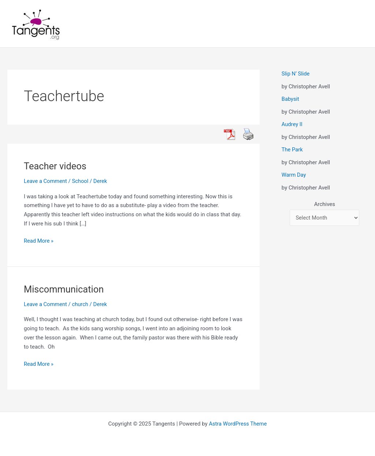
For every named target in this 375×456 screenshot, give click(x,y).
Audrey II (292, 124)
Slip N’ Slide (296, 73)
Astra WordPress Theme (238, 423)
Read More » (39, 241)
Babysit (291, 99)
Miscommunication (64, 289)
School (81, 181)
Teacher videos (56, 166)
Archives (324, 204)
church (81, 304)
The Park (292, 149)
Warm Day (294, 175)
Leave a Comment (46, 181)
